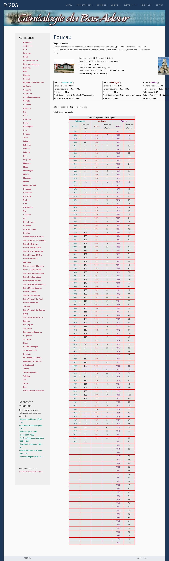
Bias (25, 71)
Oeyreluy (27, 196)
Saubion (26, 321)
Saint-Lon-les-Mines (32, 277)
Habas (26, 123)
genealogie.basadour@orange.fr (31, 471)
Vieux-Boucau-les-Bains (33, 391)
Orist (25, 204)
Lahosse (27, 148)
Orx (24, 211)
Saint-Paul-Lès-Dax (31, 295)
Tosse (25, 383)
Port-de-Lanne (29, 229)
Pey (24, 218)
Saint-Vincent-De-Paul (33, 299)
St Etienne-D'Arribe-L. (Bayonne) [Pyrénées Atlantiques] (32, 361)
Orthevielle (28, 207)
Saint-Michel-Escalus (32, 288)
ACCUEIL (69, 5)
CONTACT (159, 5)
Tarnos (26, 369)
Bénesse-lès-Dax (30, 60)
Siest (25, 343)
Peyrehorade (28, 222)
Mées (25, 167)
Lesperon (27, 160)
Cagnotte (27, 90)
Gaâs (25, 115)
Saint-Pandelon (29, 292)
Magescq (27, 163)
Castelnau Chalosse (31, 97)
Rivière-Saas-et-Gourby (33, 237)
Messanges (28, 171)
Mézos (26, 174)
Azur (25, 49)
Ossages (27, 215)
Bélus (25, 57)
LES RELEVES (101, 5)
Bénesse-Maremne (31, 64)
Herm (25, 130)
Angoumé (27, 42)
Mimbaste (27, 178)
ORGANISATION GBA (83, 5)
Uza (24, 387)
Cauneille (27, 104)
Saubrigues (28, 325)
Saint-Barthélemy (30, 244)
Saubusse (27, 328)
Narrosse (27, 189)
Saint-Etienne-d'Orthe (32, 255)
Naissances (68, 82)
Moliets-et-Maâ (29, 185)
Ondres (26, 200)
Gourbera (27, 119)
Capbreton (27, 93)
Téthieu (26, 376)
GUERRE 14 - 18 (129, 5)
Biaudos (26, 75)
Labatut (26, 141)
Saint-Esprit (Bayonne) (33, 251)
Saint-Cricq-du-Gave (32, 248)
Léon (25, 156)
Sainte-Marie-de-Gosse (33, 317)
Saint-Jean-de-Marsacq (33, 266)
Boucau (26, 79)
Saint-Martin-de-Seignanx (34, 284)
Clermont (27, 108)
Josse (25, 137)
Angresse (27, 46)
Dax (24, 112)
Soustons (27, 354)
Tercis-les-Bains (30, 372)
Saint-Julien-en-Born (32, 270)
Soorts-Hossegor (30, 347)
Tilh (24, 380)
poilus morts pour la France (74, 107)
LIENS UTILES (146, 5)
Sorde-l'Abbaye (30, 350)
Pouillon (26, 233)
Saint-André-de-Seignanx (34, 240)
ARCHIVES (115, 5)
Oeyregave (27, 193)
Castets (26, 101)
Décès (155, 82)
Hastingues (28, 126)
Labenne (27, 145)
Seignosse (27, 336)
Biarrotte (27, 68)
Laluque (26, 152)
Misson (26, 182)
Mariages (116, 82)
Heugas (26, 134)
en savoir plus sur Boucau (95, 74)
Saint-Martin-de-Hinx (32, 281)
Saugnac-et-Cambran (32, 332)
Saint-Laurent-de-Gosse (33, 273)
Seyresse (27, 339)
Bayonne (27, 53)
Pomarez (27, 226)
